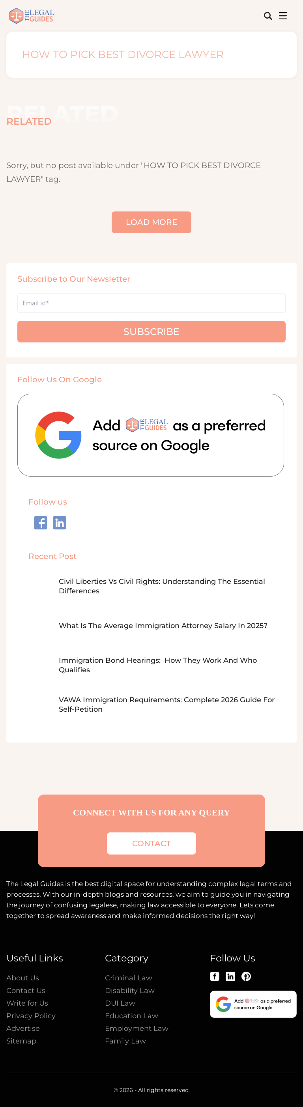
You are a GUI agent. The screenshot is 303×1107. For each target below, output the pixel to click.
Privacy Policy (31, 1016)
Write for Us (27, 1003)
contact (151, 843)
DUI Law (120, 1003)
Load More (151, 222)
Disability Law (130, 990)
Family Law (125, 1041)
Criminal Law (128, 978)
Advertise (23, 1028)
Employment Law (136, 1028)
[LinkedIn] (230, 976)
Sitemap (21, 1041)
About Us (22, 978)
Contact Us (25, 990)
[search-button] (268, 16)
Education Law (131, 1016)
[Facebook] (214, 976)
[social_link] (40, 522)
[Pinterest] (246, 976)
